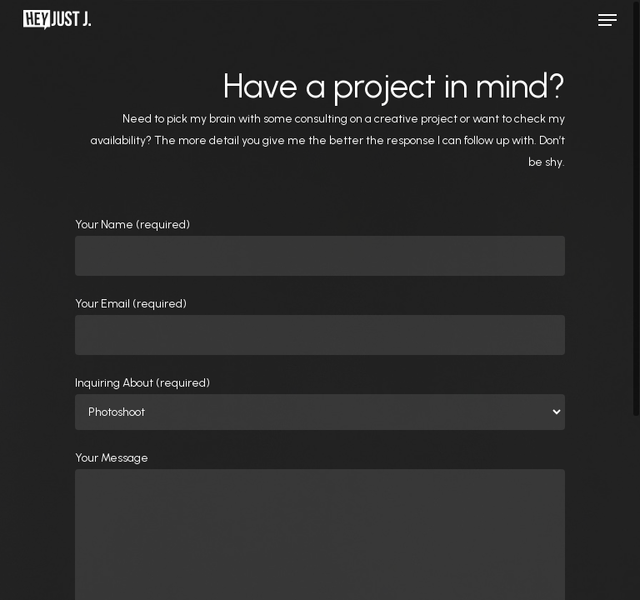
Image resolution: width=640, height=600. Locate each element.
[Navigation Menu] (607, 20)
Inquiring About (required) (320, 403)
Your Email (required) (320, 326)
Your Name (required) (320, 247)
